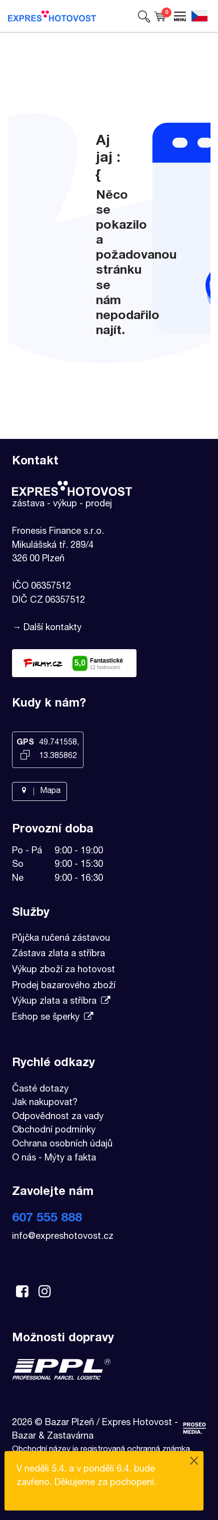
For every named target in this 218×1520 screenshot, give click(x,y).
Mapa (39, 791)
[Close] (194, 1462)
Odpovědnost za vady (58, 1117)
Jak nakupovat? (45, 1103)
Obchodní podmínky (54, 1130)
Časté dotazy (40, 1089)
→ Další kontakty (47, 628)
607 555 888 (47, 1218)
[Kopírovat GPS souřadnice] (25, 756)
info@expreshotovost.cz (63, 1236)
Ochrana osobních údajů (62, 1144)
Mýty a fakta (70, 1158)
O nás (24, 1158)
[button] (144, 16)
